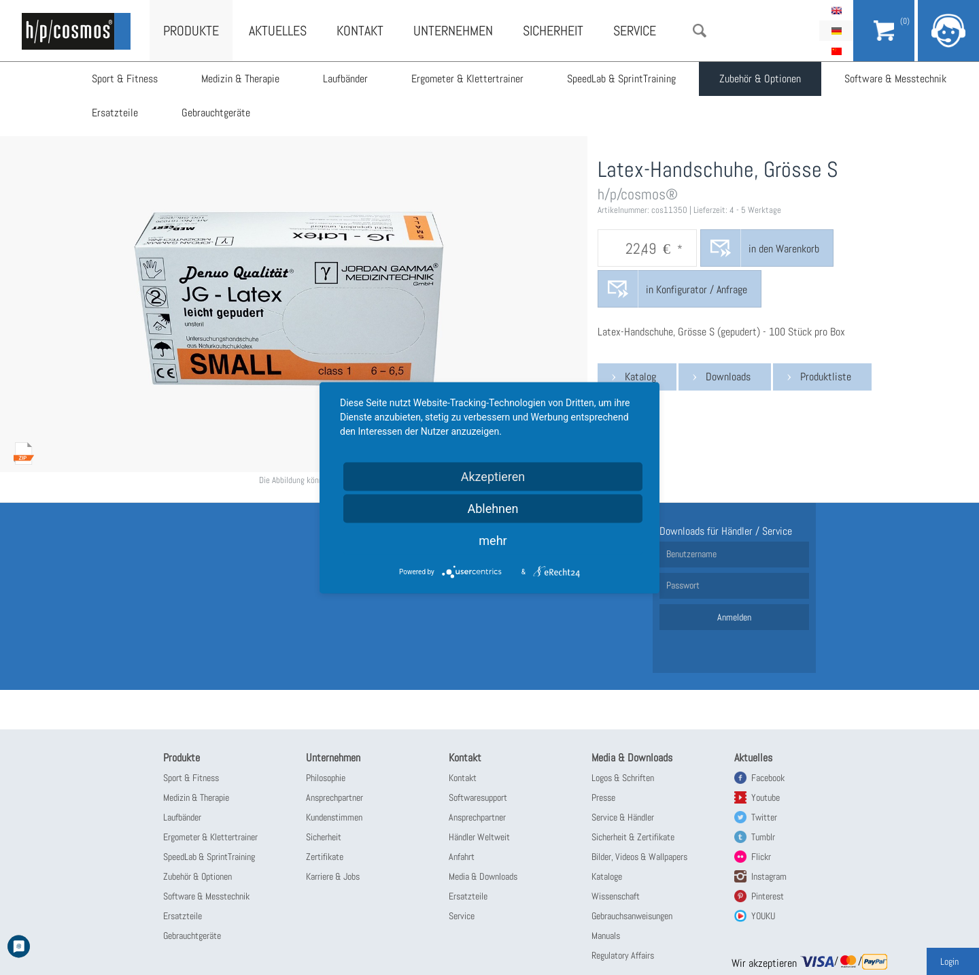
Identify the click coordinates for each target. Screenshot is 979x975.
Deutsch (836, 30)
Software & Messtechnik (895, 78)
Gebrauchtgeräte (216, 112)
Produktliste (825, 376)
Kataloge (606, 876)
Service (634, 30)
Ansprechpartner (334, 797)
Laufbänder (345, 78)
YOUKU (763, 916)
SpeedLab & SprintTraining (621, 78)
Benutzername (691, 554)
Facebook (768, 778)
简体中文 (836, 51)
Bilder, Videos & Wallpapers (639, 856)
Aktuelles (278, 30)
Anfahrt (462, 856)
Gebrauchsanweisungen (631, 916)
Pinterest (767, 896)
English (836, 10)
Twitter (764, 817)
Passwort (683, 585)
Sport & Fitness (125, 78)
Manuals (605, 935)
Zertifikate (324, 856)
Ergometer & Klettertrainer (467, 78)
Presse (603, 797)
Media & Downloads (483, 876)
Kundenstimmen (334, 817)
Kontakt (360, 30)
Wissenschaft (615, 896)
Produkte (191, 30)
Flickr (761, 856)
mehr (492, 540)
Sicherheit (553, 30)
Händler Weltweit (479, 837)
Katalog (640, 376)
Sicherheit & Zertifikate (632, 837)
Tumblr (763, 837)
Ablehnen (492, 508)
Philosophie (325, 778)
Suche (699, 30)
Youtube (765, 797)
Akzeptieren (493, 476)
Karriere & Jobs (333, 876)
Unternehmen (453, 30)
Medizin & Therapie (240, 78)
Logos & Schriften (622, 778)
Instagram (769, 876)
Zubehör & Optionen (760, 78)
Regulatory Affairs (622, 955)
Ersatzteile (115, 112)
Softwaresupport (478, 797)
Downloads (728, 376)
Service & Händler (622, 817)
